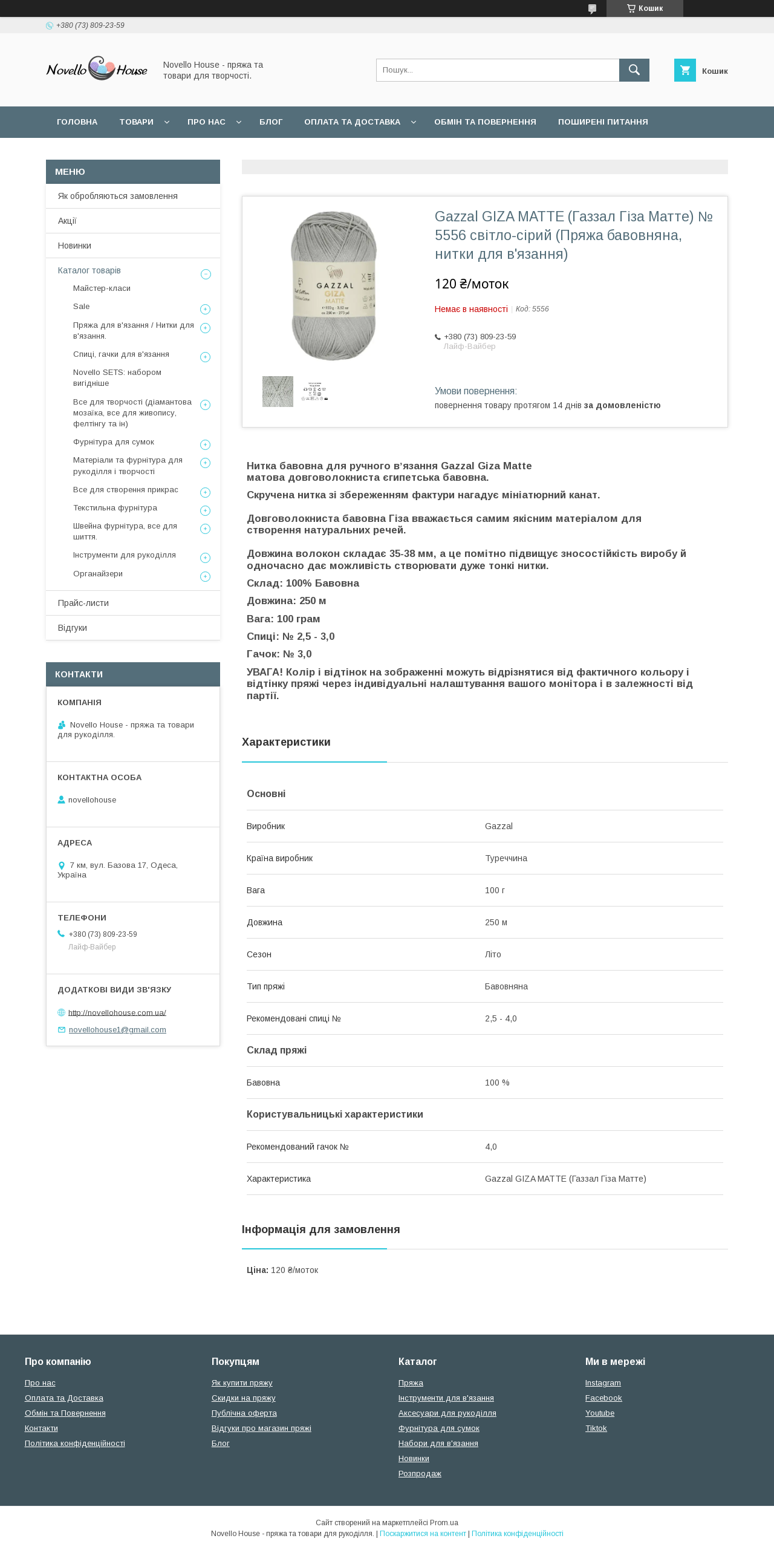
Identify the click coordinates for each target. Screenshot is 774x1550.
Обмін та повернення (485, 121)
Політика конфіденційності (75, 1443)
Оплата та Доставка (352, 121)
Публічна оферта (244, 1413)
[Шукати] (634, 70)
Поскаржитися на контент (423, 1533)
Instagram (603, 1382)
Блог (270, 121)
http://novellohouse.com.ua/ (117, 1012)
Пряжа (410, 1382)
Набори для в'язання (438, 1443)
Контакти (41, 1428)
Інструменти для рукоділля (124, 554)
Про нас (206, 121)
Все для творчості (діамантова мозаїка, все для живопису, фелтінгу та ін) (132, 412)
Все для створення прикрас (125, 489)
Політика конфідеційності (233, 153)
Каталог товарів (89, 270)
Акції (67, 221)
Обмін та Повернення (65, 1413)
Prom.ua (444, 1523)
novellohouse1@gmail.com (117, 1029)
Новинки (74, 245)
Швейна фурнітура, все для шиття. (125, 531)
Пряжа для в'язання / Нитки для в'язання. (133, 330)
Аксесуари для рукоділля (447, 1413)
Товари (136, 121)
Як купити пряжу (242, 1382)
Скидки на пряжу (244, 1397)
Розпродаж (419, 1473)
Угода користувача (102, 153)
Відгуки (72, 628)
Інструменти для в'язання (446, 1397)
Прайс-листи (83, 603)
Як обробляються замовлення (118, 196)
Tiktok (596, 1428)
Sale (81, 306)
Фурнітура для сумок (113, 441)
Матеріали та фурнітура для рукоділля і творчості (128, 465)
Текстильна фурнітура (115, 507)
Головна (77, 121)
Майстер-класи (102, 288)
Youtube (599, 1413)
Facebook (603, 1397)
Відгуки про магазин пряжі (261, 1428)
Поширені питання (603, 121)
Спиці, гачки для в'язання (121, 354)
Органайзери (98, 573)
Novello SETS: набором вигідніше (117, 378)
